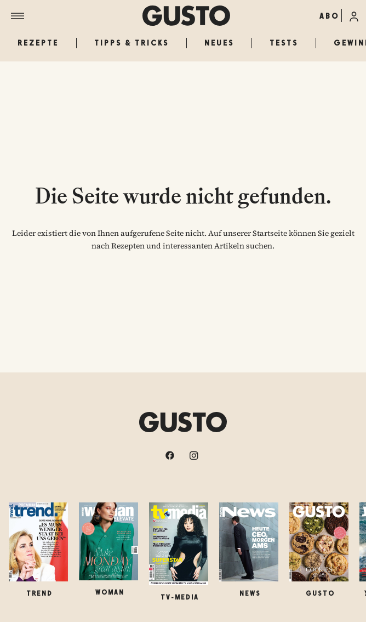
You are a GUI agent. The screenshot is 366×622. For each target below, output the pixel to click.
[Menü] (76, 15)
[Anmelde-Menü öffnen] (354, 15)
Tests (284, 42)
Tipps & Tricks (131, 42)
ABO (329, 16)
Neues (219, 42)
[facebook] (170, 455)
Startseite (270, 233)
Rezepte (38, 42)
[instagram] (195, 455)
